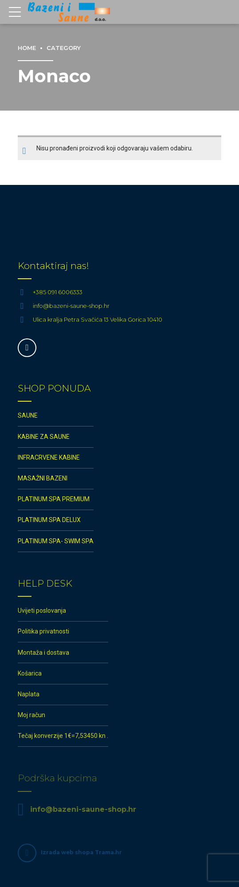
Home (27, 48)
